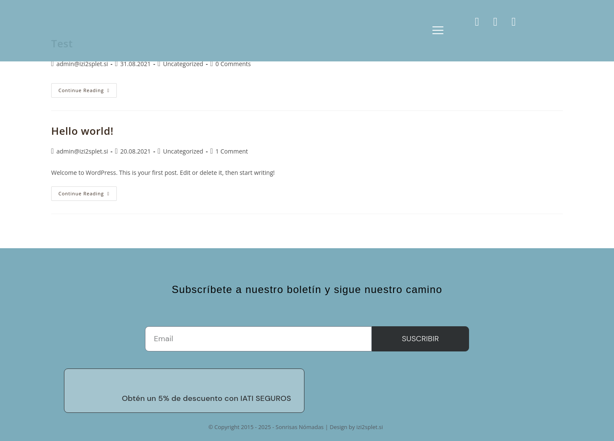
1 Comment (231, 151)
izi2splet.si (369, 427)
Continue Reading (87, 88)
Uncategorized (183, 64)
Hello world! (82, 131)
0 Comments (233, 64)
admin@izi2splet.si (82, 64)
